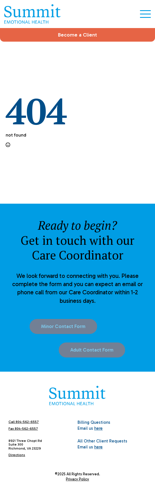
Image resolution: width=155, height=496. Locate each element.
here (98, 428)
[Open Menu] (145, 13)
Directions (16, 455)
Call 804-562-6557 (23, 422)
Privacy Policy (77, 479)
